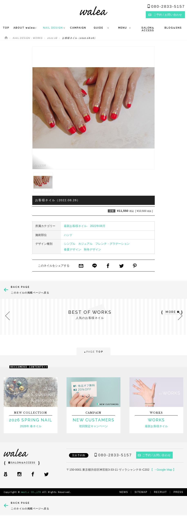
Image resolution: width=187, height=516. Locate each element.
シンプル (69, 243)
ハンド (68, 235)
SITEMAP (141, 492)
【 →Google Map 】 (163, 469)
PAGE (93, 352)
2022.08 (52, 38)
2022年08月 (97, 226)
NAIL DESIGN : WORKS (27, 38)
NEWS (123, 492)
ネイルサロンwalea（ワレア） (93, 10)
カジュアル (85, 243)
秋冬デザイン (92, 249)
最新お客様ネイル (75, 226)
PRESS (178, 492)
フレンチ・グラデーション (112, 243)
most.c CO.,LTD (31, 492)
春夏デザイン (72, 249)
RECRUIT (160, 492)
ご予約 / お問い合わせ (154, 455)
